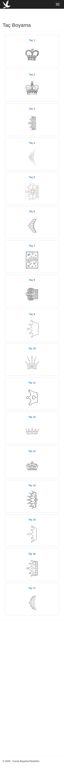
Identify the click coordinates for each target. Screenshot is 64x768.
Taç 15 (32, 519)
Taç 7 (32, 245)
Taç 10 (32, 348)
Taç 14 (32, 485)
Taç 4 (32, 143)
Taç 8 (32, 280)
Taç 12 (32, 417)
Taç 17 (32, 588)
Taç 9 (32, 314)
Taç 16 (32, 553)
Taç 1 (32, 40)
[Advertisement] (32, 656)
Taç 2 (32, 74)
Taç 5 (32, 177)
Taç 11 (32, 382)
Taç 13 (32, 451)
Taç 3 (32, 108)
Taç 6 (32, 211)
